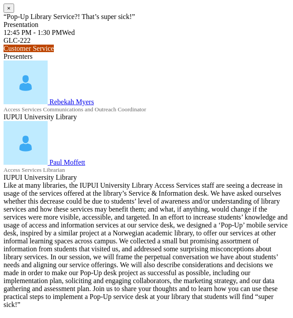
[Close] (9, 8)
